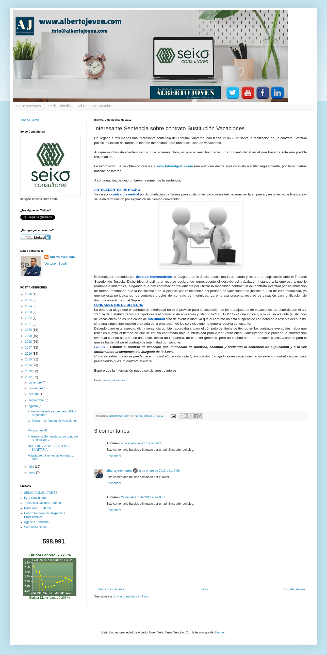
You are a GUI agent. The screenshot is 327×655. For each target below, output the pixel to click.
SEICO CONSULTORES (40, 493)
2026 (29, 294)
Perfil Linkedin (59, 106)
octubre (34, 394)
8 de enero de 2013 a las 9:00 (159, 470)
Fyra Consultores (35, 498)
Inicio (204, 589)
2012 (29, 377)
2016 (29, 353)
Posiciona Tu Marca (37, 508)
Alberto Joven (29, 120)
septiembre (37, 400)
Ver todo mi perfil (55, 263)
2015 (29, 359)
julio (32, 466)
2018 (29, 341)
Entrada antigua (294, 589)
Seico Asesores (28, 106)
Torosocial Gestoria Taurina (42, 503)
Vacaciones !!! (37, 430)
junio (32, 472)
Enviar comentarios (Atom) (131, 596)
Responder (113, 456)
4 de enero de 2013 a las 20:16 (142, 443)
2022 (29, 318)
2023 (29, 312)
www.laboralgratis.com (114, 380)
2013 (29, 371)
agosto (34, 406)
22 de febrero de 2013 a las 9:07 (143, 497)
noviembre (36, 388)
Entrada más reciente (109, 589)
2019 (29, 336)
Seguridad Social (35, 527)
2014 (29, 365)
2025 (29, 300)
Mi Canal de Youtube (94, 106)
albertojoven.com (119, 470)
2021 (29, 324)
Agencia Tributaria (36, 522)
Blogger (219, 632)
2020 (29, 330)
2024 (29, 306)
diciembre (36, 382)
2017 (29, 347)
